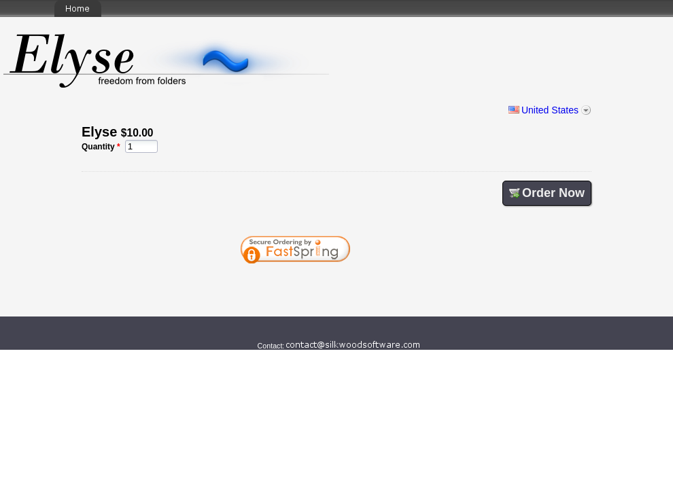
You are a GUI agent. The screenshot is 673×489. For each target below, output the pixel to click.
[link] (396, 286)
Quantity (98, 146)
